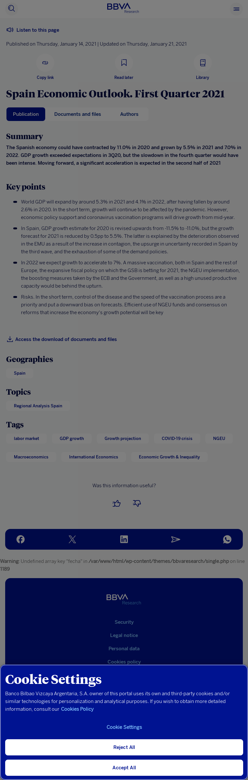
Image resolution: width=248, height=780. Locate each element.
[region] (124, 722)
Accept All (124, 768)
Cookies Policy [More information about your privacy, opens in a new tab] (77, 709)
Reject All (124, 747)
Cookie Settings (124, 727)
